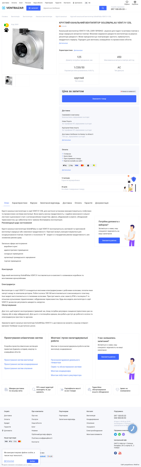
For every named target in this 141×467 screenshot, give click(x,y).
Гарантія (58, 3)
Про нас (35, 416)
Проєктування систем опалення (18, 368)
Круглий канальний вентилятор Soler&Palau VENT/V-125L (90, 16)
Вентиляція (15, 16)
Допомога (77, 3)
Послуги (28, 3)
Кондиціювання (93, 419)
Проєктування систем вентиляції (18, 360)
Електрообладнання (94, 431)
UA (86, 3)
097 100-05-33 (118, 9)
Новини (35, 431)
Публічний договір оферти (42, 434)
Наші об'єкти (37, 3)
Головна (5, 16)
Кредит (7, 423)
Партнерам (49, 3)
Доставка (5, 3)
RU (89, 3)
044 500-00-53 (120, 418)
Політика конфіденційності (42, 438)
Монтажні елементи (94, 434)
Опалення (90, 423)
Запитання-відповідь (67, 419)
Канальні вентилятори (44, 16)
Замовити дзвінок (109, 240)
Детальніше (66, 140)
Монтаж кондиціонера (61, 371)
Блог (21, 3)
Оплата (14, 3)
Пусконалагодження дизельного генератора (65, 361)
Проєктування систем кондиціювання (21, 364)
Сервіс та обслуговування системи (66, 367)
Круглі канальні (61, 16)
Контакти (67, 3)
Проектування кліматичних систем (23, 337)
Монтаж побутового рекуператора (66, 375)
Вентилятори (27, 16)
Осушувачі (91, 427)
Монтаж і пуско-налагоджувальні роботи (69, 339)
